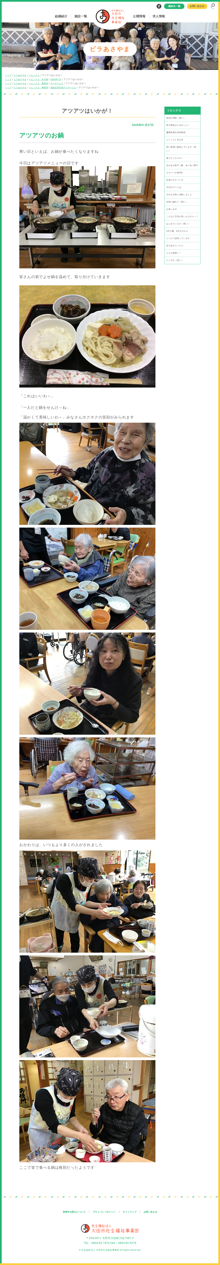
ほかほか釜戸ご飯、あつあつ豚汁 (182, 168)
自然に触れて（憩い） (177, 207)
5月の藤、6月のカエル (178, 241)
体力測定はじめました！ (179, 125)
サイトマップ (130, 1211)
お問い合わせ (197, 6)
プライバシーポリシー (104, 1211)
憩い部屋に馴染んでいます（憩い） (182, 149)
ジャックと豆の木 (175, 140)
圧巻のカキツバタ (175, 185)
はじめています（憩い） (179, 234)
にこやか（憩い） (175, 271)
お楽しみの (172, 215)
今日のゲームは (174, 192)
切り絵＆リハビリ (175, 256)
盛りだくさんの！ (175, 159)
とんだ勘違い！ (174, 263)
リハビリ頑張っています (179, 249)
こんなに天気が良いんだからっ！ (181, 224)
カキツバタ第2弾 (175, 177)
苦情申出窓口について (72, 1211)
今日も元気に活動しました (180, 200)
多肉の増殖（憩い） (176, 117)
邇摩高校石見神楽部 (176, 132)
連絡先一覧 (174, 6)
